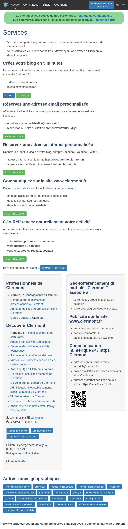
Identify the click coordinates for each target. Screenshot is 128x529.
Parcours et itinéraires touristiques (31, 355)
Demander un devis (18, 431)
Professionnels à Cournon (91, 487)
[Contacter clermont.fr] (123, 4)
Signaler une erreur (42, 431)
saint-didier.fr (58, 498)
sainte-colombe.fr (64, 504)
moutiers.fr (44, 492)
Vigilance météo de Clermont (28, 396)
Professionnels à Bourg (62, 487)
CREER (9, 95)
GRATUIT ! (23, 95)
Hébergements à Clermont (41, 295)
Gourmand (60, 4)
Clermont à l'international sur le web (32, 401)
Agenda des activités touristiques (30, 341)
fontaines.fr (114, 487)
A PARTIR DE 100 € (15, 214)
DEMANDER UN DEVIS (53, 268)
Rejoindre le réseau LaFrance (23, 436)
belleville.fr (40, 487)
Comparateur (31, 4)
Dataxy (34, 267)
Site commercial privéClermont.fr (101, 5)
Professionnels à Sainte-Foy (92, 504)
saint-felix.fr (75, 498)
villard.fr (9, 498)
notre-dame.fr (61, 492)
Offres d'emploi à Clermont (26, 317)
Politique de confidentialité (94, 15)
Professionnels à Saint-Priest (19, 504)
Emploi (47, 4)
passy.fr (77, 492)
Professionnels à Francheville (19, 492)
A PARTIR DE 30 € (14, 136)
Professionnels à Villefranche (32, 498)
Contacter (37, 417)
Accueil (15, 4)
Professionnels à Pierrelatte (99, 492)
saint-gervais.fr (93, 498)
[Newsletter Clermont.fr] (117, 4)
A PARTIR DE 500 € (15, 259)
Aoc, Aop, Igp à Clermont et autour (31, 369)
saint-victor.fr (45, 504)
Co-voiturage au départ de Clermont (32, 382)
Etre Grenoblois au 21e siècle (19, 510)
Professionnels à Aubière (17, 487)
